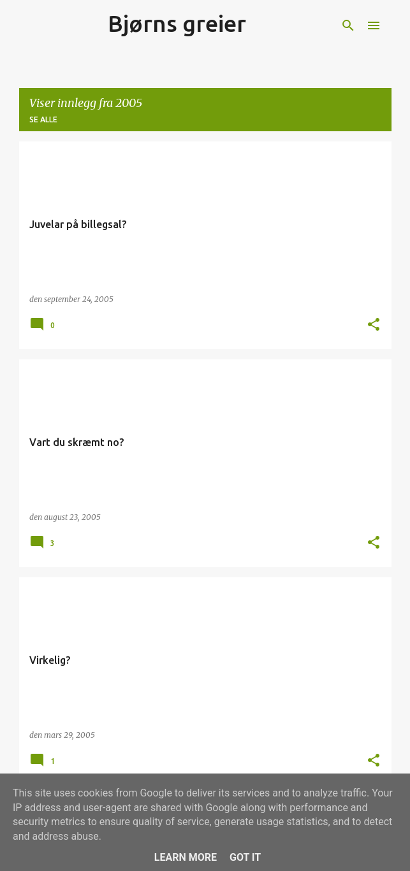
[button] (373, 325)
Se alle (43, 119)
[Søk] (348, 25)
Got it (245, 857)
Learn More (185, 857)
